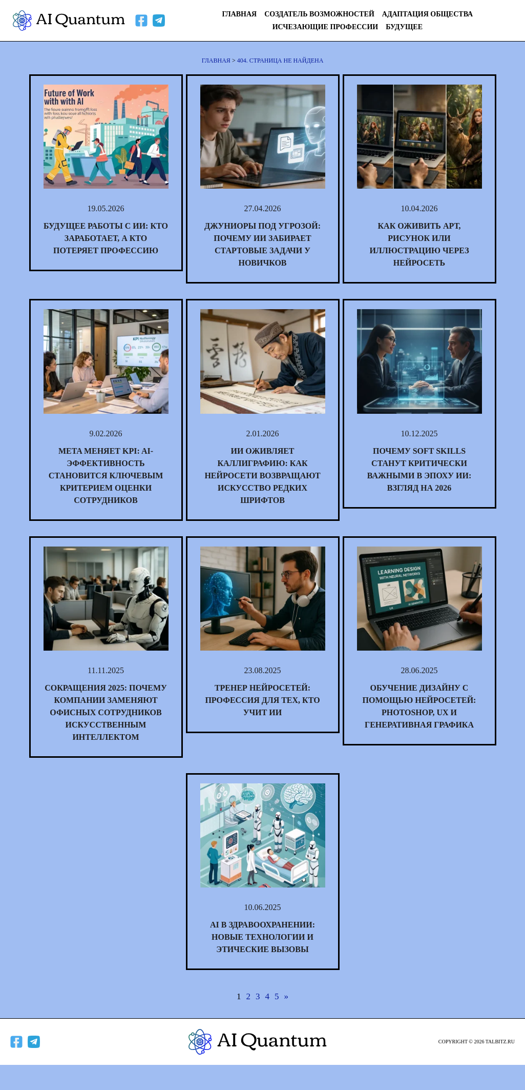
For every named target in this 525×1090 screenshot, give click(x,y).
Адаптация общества (427, 14)
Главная (239, 14)
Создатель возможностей (319, 14)
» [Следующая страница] (286, 996)
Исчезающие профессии (325, 27)
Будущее (404, 27)
